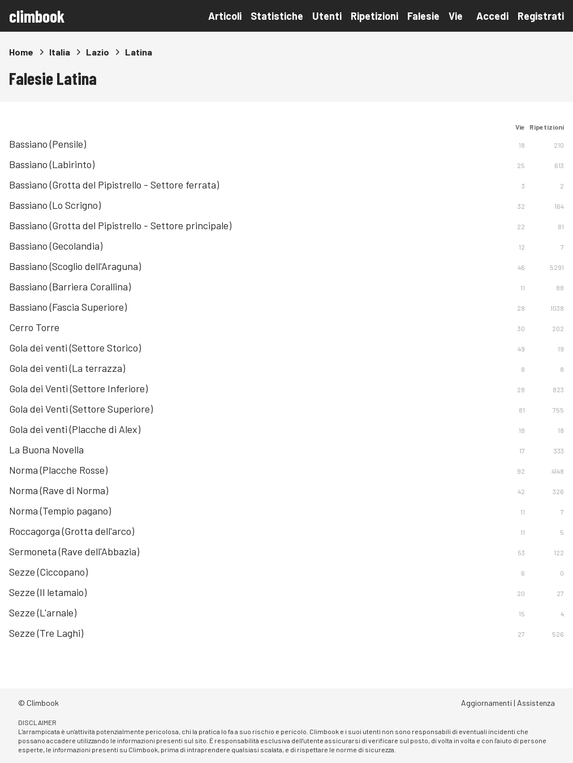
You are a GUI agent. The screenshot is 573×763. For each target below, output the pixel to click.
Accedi (492, 16)
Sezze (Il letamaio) (48, 592)
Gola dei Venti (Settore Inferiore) (78, 388)
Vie (456, 16)
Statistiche (277, 16)
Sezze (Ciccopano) (48, 571)
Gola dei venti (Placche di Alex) (74, 429)
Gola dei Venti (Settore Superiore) (81, 408)
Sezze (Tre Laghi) (46, 633)
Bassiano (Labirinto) (51, 164)
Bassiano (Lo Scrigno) (55, 205)
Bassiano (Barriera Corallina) (70, 286)
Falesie (423, 16)
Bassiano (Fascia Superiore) (68, 307)
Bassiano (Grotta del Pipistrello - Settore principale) (120, 225)
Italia (59, 51)
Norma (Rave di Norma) (58, 490)
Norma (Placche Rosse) (58, 470)
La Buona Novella (46, 449)
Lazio (97, 51)
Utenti (327, 16)
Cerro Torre (34, 327)
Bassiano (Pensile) (47, 144)
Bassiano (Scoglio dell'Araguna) (75, 266)
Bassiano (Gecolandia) (55, 245)
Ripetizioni (374, 16)
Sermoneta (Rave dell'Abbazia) (74, 551)
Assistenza (536, 703)
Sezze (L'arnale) (42, 612)
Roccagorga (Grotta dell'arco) (71, 531)
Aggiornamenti (486, 703)
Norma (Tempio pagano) (60, 510)
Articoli (225, 16)
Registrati (541, 16)
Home (21, 51)
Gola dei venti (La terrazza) (67, 368)
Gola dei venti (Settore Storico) (75, 347)
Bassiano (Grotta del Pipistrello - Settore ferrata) (114, 184)
